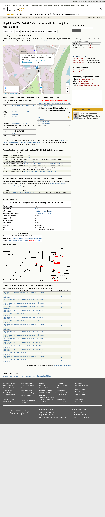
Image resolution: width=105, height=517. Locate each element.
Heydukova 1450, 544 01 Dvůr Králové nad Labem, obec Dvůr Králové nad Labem (24, 325)
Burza (40, 385)
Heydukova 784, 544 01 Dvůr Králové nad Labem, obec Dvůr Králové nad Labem (23, 328)
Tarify (55, 5)
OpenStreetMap (13, 93)
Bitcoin (45, 5)
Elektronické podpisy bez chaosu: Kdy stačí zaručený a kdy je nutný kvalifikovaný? (89, 116)
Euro (29, 388)
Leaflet (5, 93)
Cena (79, 385)
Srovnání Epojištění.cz (80, 70)
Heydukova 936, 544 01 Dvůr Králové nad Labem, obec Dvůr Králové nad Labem (23, 350)
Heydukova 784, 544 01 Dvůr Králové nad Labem (41, 17)
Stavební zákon (61, 399)
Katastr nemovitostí (79, 60)
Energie (60, 5)
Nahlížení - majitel (41, 211)
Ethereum (53, 392)
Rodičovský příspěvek (9, 394)
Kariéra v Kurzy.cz (78, 412)
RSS (79, 417)
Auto (76, 385)
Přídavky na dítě (7, 390)
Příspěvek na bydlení (8, 392)
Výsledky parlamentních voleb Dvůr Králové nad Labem (54, 103)
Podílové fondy (49, 388)
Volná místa (28, 390)
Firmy (80, 79)
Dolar (32, 388)
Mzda (29, 393)
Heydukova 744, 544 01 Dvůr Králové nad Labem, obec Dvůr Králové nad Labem (23, 318)
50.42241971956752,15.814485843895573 (27, 238)
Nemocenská (24, 398)
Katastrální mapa (13, 240)
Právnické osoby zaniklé (45, 115)
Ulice (82, 85)
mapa (18, 31)
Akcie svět (21, 5)
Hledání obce (9, 14)
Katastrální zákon (78, 62)
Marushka (23, 240)
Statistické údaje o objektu (19, 123)
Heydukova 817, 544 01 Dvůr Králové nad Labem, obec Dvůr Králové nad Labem (23, 300)
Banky (23, 383)
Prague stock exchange (81, 401)
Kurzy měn (28, 5)
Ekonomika (42, 390)
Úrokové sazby (25, 385)
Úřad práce (24, 393)
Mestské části (95, 85)
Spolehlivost (85, 385)
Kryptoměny (42, 392)
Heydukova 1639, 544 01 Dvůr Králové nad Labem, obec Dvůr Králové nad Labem (24, 360)
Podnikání (60, 383)
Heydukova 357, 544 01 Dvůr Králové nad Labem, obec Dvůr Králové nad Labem (23, 311)
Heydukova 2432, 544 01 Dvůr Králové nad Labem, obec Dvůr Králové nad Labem (24, 353)
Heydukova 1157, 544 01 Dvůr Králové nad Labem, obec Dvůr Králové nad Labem (24, 335)
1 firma (89, 45)
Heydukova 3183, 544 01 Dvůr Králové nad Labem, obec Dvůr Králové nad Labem (24, 314)
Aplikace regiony (79, 56)
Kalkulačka (67, 5)
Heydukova (15, 114)
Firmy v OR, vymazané (44, 123)
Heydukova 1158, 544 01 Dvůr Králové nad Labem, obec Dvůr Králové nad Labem (24, 357)
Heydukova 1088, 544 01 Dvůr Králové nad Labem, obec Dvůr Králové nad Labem (24, 293)
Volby (76, 394)
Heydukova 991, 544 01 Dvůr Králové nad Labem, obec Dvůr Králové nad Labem (23, 332)
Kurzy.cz (5, 17)
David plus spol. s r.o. (30, 161)
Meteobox (93, 1)
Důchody (23, 402)
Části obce (87, 85)
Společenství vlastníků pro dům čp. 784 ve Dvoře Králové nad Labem (43, 163)
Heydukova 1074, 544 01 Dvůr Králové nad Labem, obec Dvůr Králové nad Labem (24, 303)
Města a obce (60, 385)
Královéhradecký (17, 121)
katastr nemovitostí (38, 31)
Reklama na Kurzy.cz (79, 409)
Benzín (48, 399)
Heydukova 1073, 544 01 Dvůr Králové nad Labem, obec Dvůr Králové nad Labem (24, 307)
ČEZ (44, 385)
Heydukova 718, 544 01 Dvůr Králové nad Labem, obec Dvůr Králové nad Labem (23, 346)
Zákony (73, 5)
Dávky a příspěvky (26, 395)
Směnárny (23, 388)
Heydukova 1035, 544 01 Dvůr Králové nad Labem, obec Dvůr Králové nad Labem (24, 296)
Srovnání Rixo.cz (78, 72)
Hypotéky (50, 5)
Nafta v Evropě (43, 401)
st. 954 (37, 208)
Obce (78, 85)
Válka (82, 5)
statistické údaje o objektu (33, 142)
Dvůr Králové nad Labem (19, 117)
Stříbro (52, 397)
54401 (14, 109)
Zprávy (9, 5)
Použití (74, 417)
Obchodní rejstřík (78, 1)
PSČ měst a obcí (78, 58)
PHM (44, 399)
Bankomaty (29, 383)
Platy (32, 393)
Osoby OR (90, 79)
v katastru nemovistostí (39, 41)
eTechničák (82, 389)
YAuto (89, 1)
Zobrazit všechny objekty (62, 365)
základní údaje (8, 31)
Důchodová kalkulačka (9, 388)
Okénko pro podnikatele (81, 109)
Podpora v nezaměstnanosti (28, 400)
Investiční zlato (46, 397)
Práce (78, 5)
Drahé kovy (42, 395)
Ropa (40, 399)
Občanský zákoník (62, 394)
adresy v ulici (52, 31)
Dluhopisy (41, 388)
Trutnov (14, 119)
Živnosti (40, 117)
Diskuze (87, 5)
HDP (47, 390)
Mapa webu (81, 394)
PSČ (49, 14)
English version (79, 397)
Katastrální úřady (61, 390)
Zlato (40, 5)
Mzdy (50, 390)
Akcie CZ (14, 5)
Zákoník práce (61, 397)
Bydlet (98, 1)
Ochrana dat (43, 409)
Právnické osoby (42, 113)
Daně (58, 401)
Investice (41, 383)
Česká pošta (58, 14)
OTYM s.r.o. (27, 157)
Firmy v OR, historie (43, 121)
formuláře (63, 401)
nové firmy (26, 31)
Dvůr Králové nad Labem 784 (20, 112)
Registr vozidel (79, 388)
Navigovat (15, 133)
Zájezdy (85, 1)
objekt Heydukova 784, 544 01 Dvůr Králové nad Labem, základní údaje (27, 376)
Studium (103, 1)
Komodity (35, 5)
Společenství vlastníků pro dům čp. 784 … (23, 192)
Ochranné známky (62, 392)
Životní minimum (7, 397)
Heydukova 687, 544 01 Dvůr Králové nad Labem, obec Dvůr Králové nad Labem (23, 342)
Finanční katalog (79, 392)
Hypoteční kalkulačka (8, 399)
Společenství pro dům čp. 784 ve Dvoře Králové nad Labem (41, 171)
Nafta (52, 399)
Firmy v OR (41, 119)
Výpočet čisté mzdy (8, 385)
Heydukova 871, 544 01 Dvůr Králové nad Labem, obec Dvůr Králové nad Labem (23, 339)
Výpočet (12, 383)
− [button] (67, 91)
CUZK (50, 211)
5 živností (90, 47)
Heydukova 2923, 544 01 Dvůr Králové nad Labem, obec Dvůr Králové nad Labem (24, 321)
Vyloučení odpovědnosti (47, 412)
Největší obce (22, 14)
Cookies (51, 409)
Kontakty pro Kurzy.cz (79, 415)
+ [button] (67, 88)
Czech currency (79, 399)
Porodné (31, 398)
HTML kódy (85, 417)
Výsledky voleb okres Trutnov (46, 105)
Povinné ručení (7, 401)
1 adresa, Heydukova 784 (43, 213)
